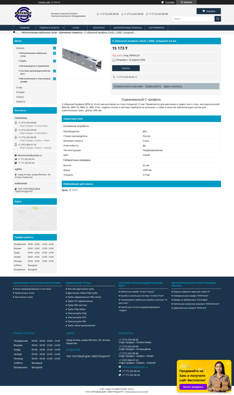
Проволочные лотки (24, 293)
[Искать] (217, 19)
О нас (76, 28)
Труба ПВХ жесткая (77, 305)
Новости (20, 101)
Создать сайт (44, 2)
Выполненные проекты (128, 28)
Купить (126, 68)
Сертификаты (156, 28)
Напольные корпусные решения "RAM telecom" (196, 304)
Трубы (23, 61)
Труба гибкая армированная (81, 325)
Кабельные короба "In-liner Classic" (138, 291)
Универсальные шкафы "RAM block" (191, 296)
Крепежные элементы (70, 32)
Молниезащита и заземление (34, 66)
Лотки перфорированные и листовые (33, 289)
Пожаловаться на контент (136, 392)
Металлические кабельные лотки (39, 32)
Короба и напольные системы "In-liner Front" (142, 296)
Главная (24, 28)
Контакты (98, 28)
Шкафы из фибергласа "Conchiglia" (190, 300)
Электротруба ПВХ (77, 321)
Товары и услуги (49, 28)
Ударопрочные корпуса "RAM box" (190, 308)
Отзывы (20, 92)
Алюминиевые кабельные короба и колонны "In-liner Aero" (143, 301)
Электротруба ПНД (77, 313)
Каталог (20, 48)
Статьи (20, 97)
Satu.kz (131, 389)
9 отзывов (169, 2)
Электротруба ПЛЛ (77, 317)
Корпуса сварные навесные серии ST (191, 291)
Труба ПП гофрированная (80, 301)
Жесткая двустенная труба (81, 289)
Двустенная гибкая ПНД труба (82, 293)
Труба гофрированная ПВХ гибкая (84, 297)
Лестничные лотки (24, 297)
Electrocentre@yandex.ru (30, 155)
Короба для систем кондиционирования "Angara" (139, 309)
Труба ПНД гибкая (76, 309)
